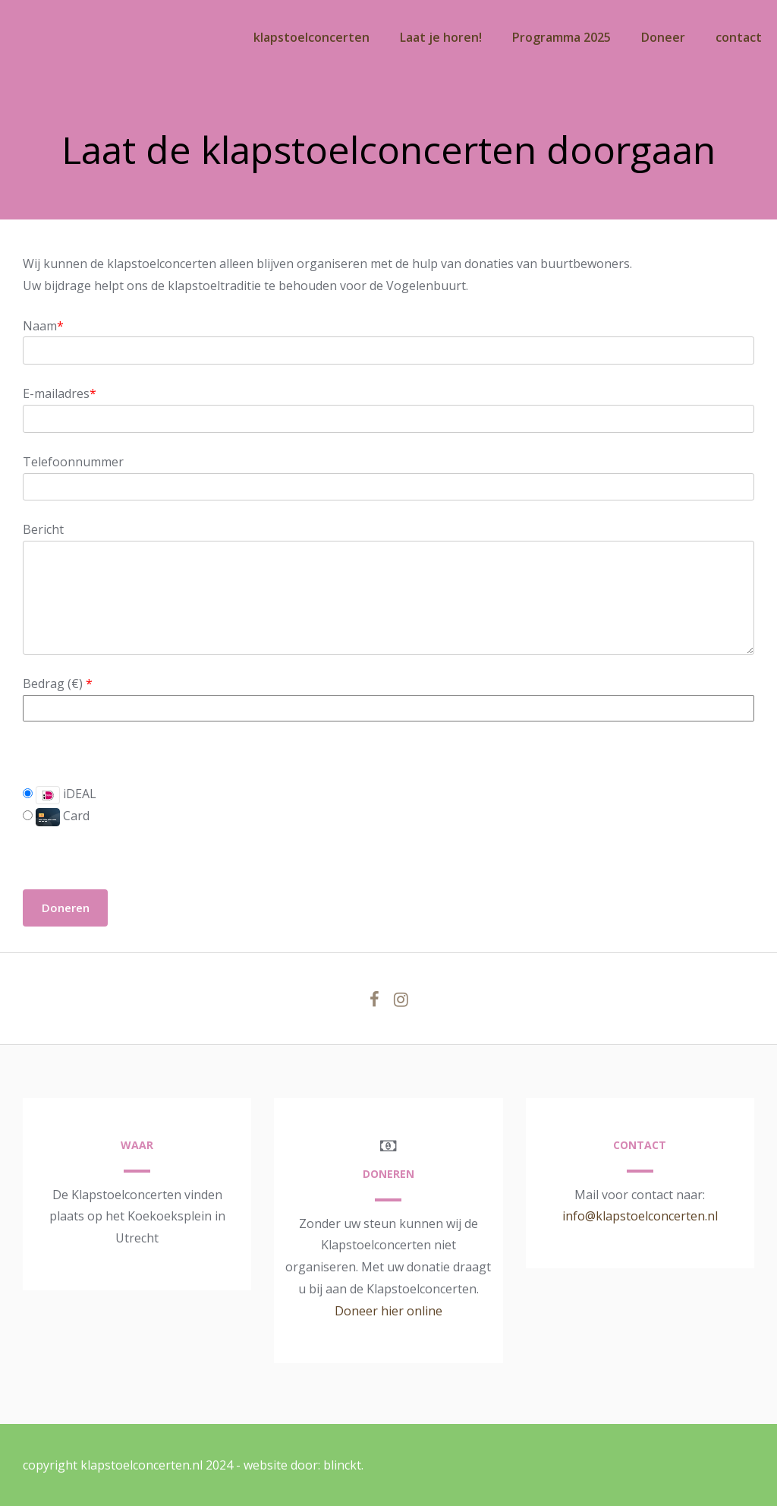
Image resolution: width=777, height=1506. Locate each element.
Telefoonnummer (73, 461)
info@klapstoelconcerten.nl (640, 1216)
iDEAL (59, 794)
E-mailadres (59, 393)
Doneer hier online (388, 1310)
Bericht (43, 529)
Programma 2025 (561, 37)
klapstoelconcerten (311, 37)
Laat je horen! (441, 37)
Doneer (663, 37)
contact (739, 37)
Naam (43, 325)
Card (56, 815)
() (78, 683)
